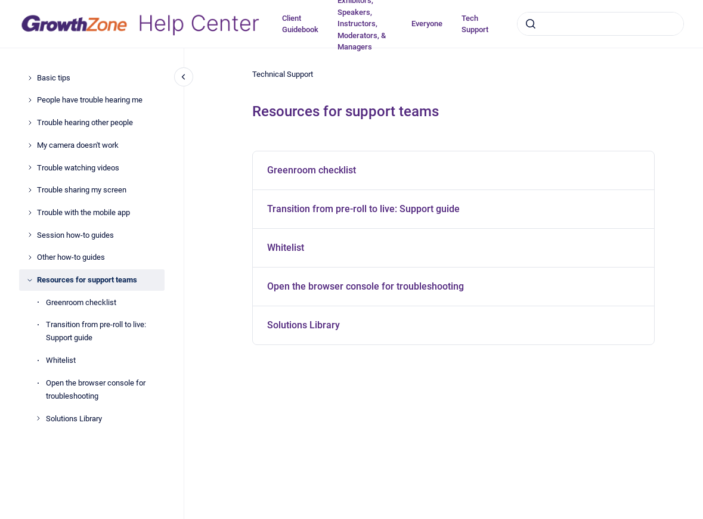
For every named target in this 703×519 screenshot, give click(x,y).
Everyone (426, 23)
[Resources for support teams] (30, 280)
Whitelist (61, 360)
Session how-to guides (75, 235)
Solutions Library (74, 418)
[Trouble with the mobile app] (30, 212)
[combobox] (600, 24)
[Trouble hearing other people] (30, 123)
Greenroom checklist (81, 302)
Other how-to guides (71, 257)
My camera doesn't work (78, 145)
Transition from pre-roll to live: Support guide (96, 331)
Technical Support (282, 74)
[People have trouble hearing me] (30, 100)
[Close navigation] (183, 76)
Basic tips (53, 77)
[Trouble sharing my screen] (30, 190)
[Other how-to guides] (30, 257)
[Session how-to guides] (30, 235)
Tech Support (475, 24)
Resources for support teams (87, 279)
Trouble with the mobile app (83, 212)
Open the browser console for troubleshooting (95, 389)
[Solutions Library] (38, 418)
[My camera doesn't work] (30, 145)
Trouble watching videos (78, 167)
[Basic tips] (30, 78)
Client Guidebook (300, 24)
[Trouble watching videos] (30, 167)
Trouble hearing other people (85, 122)
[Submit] (530, 23)
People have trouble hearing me (90, 99)
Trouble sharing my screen (81, 189)
